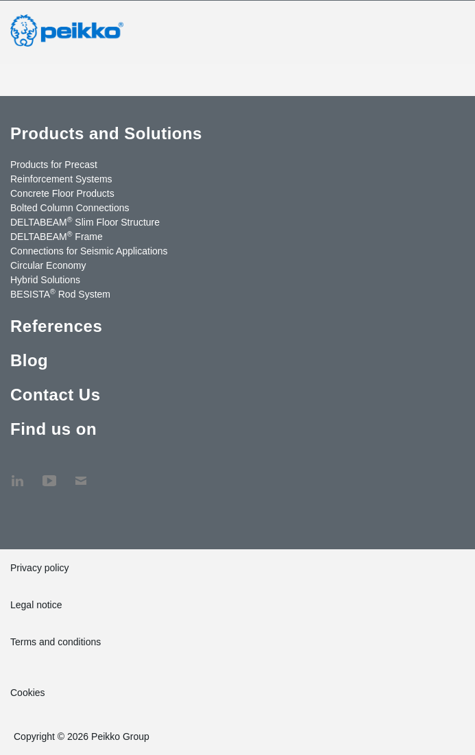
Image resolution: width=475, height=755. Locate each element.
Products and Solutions (106, 133)
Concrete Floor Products (62, 193)
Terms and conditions (55, 641)
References (56, 326)
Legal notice (36, 604)
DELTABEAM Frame (56, 236)
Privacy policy (39, 567)
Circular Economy (48, 265)
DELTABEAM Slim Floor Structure (85, 221)
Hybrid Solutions (45, 279)
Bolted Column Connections (70, 207)
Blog (29, 360)
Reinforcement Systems (61, 178)
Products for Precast (53, 164)
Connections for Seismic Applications (89, 250)
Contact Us (55, 394)
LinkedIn (17, 474)
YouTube (49, 474)
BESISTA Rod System (60, 293)
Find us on (53, 429)
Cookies (27, 692)
